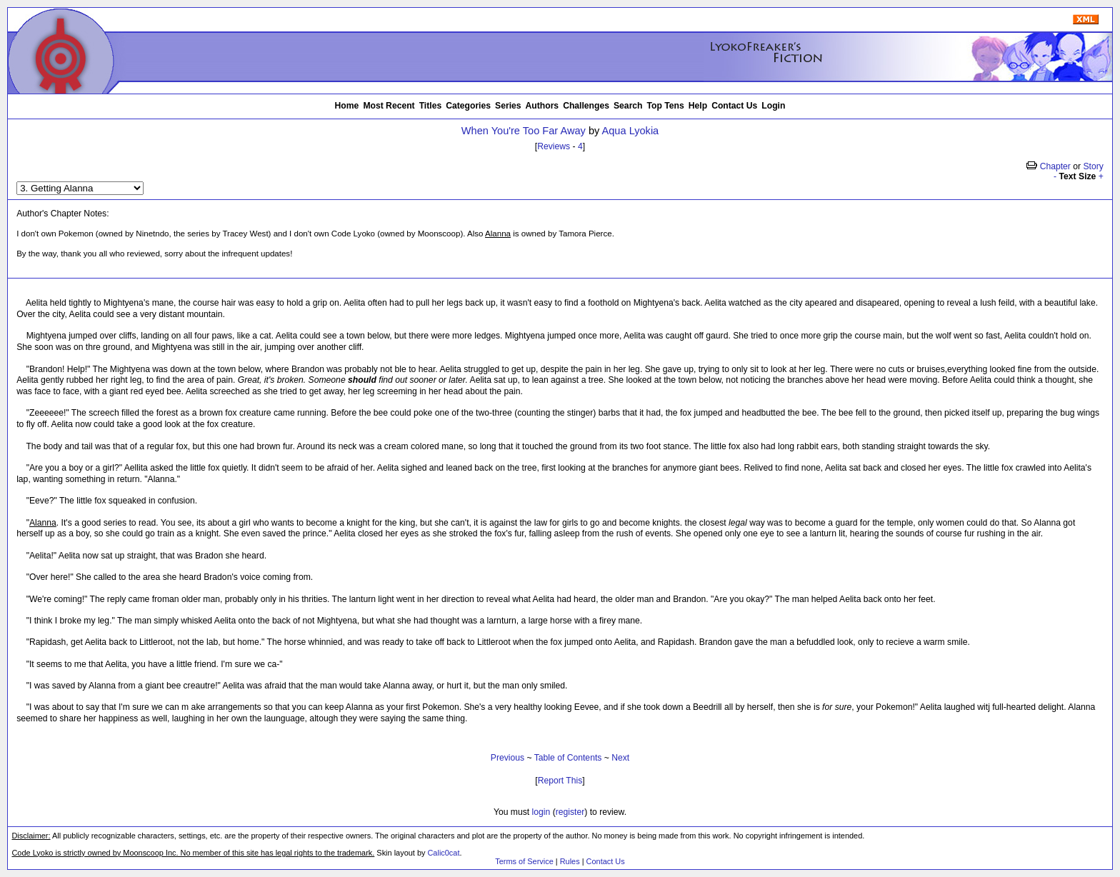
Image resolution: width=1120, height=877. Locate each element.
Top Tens (665, 106)
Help (698, 106)
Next (620, 758)
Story (1093, 166)
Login (773, 106)
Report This (560, 781)
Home (347, 106)
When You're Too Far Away (523, 130)
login (541, 812)
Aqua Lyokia (630, 130)
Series (508, 106)
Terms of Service (524, 861)
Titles (430, 106)
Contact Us (734, 106)
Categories (468, 106)
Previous (507, 758)
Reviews (553, 146)
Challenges (586, 106)
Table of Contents (568, 758)
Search (628, 106)
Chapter (1055, 166)
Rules (570, 861)
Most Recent (388, 106)
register (570, 812)
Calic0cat (443, 852)
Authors (542, 106)
